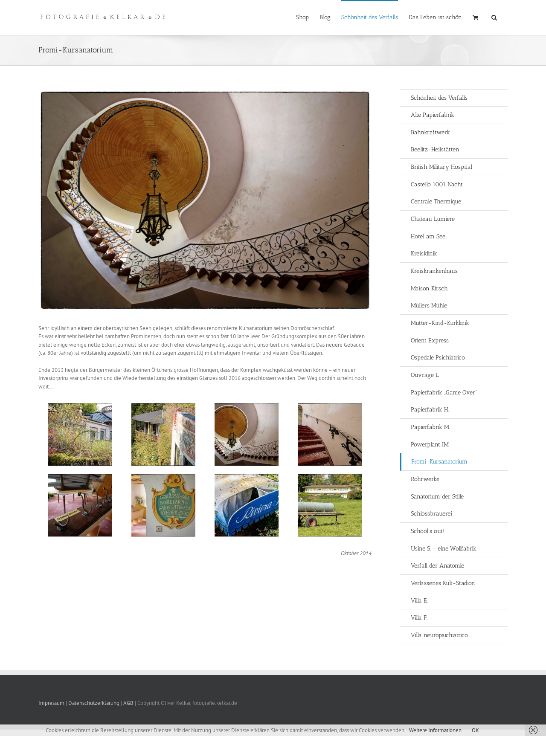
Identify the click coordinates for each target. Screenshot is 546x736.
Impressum (52, 703)
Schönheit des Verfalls (439, 97)
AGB (128, 703)
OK (475, 730)
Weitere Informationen (435, 730)
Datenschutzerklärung (93, 703)
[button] (494, 16)
